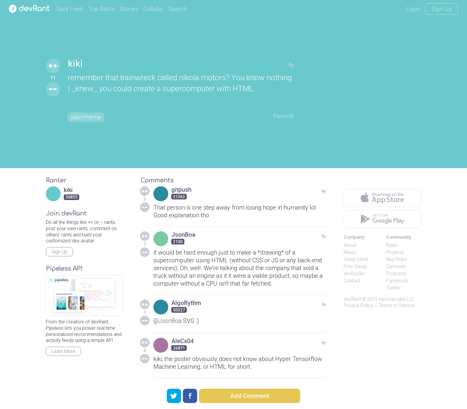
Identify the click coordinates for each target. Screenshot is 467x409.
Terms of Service (397, 305)
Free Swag (355, 266)
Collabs (153, 9)
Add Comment (249, 395)
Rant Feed (70, 9)
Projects (395, 252)
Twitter (393, 288)
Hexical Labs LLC (396, 299)
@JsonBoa (167, 320)
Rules (392, 245)
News (350, 252)
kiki (75, 64)
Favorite (284, 116)
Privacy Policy (358, 305)
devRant (352, 299)
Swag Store (356, 259)
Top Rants (101, 9)
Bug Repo (396, 259)
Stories (129, 9)
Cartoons (396, 266)
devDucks (354, 273)
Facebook (397, 280)
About (350, 245)
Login (413, 9)
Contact (352, 280)
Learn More (63, 351)
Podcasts (396, 273)
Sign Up (442, 9)
